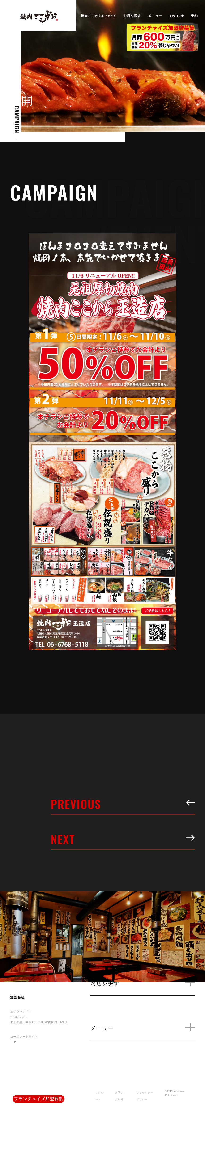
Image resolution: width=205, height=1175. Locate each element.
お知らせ (177, 16)
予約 (194, 16)
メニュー (155, 16)
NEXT (123, 839)
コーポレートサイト (24, 1036)
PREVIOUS (123, 804)
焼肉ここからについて (98, 16)
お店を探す (132, 16)
